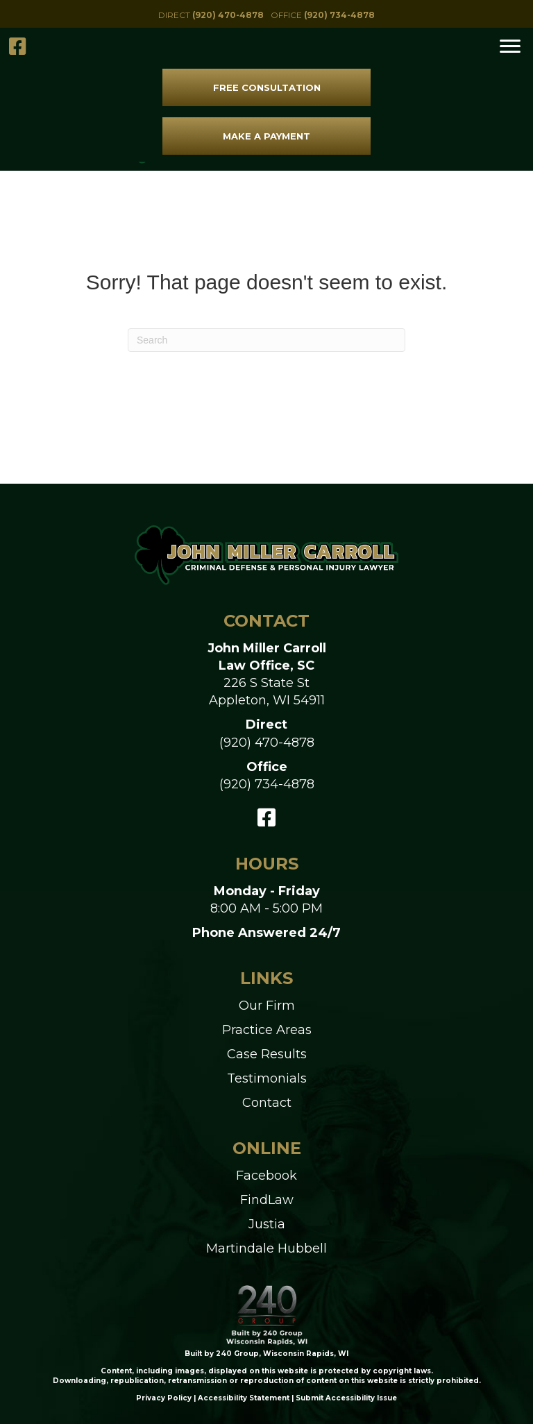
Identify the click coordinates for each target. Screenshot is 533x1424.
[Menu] (510, 46)
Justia (266, 1224)
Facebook (266, 1175)
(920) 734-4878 (266, 784)
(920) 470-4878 (266, 742)
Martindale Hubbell (266, 1248)
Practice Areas (267, 1029)
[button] (211, 14)
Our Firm (267, 1005)
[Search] (266, 340)
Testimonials (267, 1078)
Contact (266, 1102)
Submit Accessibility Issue (346, 1397)
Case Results (267, 1054)
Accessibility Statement (243, 1397)
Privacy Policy (164, 1397)
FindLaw (267, 1199)
